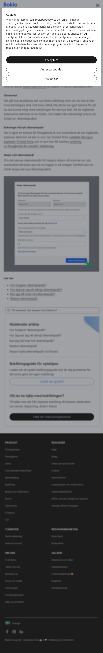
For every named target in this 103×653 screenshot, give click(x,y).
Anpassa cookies (51, 69)
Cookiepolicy (79, 44)
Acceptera (51, 60)
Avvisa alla (52, 79)
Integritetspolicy (33, 47)
